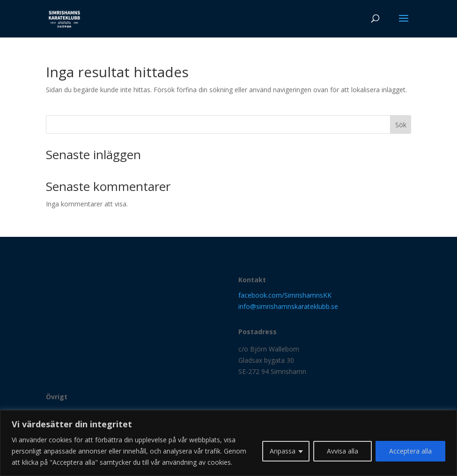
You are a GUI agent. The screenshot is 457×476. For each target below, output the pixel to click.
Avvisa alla (342, 451)
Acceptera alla (410, 451)
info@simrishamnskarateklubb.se (288, 306)
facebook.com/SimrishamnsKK (285, 295)
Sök (400, 124)
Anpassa (282, 451)
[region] (228, 443)
